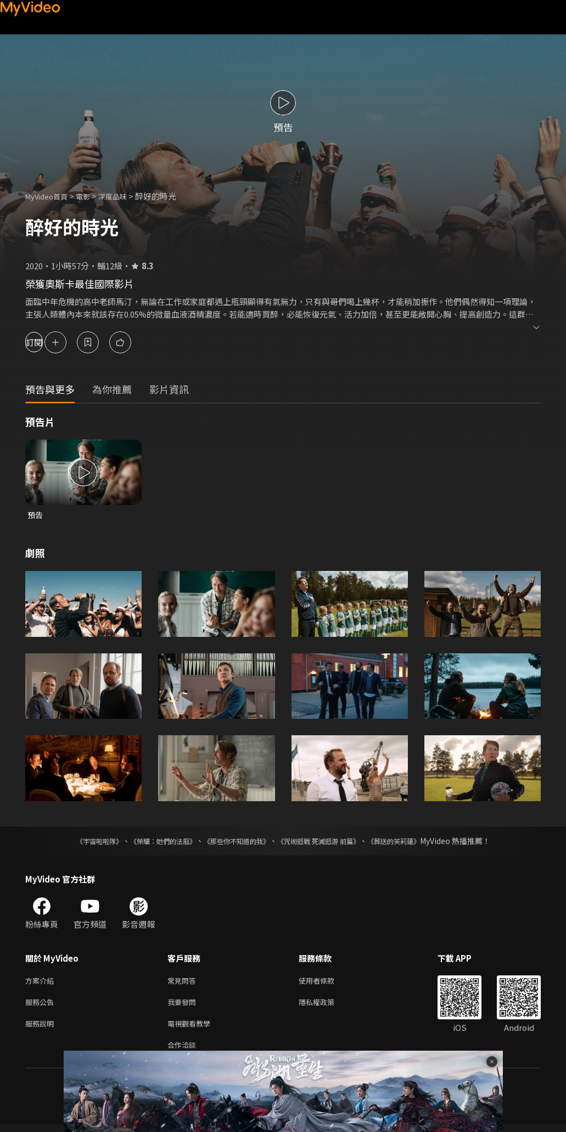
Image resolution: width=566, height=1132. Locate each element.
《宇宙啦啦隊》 (77, 841)
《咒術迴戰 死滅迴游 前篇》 (329, 841)
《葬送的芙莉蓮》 (415, 841)
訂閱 (47, 342)
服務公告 (41, 1005)
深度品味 (124, 196)
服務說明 (41, 1028)
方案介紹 (41, 982)
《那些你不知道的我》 (235, 841)
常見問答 (183, 982)
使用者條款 (325, 982)
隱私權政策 (325, 1005)
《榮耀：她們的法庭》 (150, 841)
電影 (91, 196)
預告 (35, 515)
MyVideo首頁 (50, 196)
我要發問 (183, 1005)
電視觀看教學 (192, 1028)
